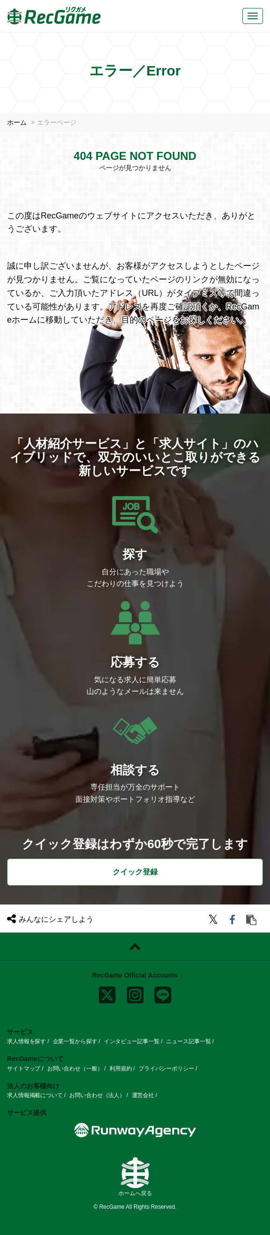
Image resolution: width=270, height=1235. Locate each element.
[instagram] (135, 993)
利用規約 (120, 1068)
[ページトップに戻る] (135, 947)
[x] (107, 993)
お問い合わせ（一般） (75, 1068)
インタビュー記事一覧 (132, 1041)
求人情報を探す (26, 1041)
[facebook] (233, 921)
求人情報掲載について (35, 1095)
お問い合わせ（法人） (97, 1095)
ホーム (17, 122)
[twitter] (214, 921)
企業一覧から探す (75, 1041)
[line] (162, 993)
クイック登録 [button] (135, 872)
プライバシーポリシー (166, 1068)
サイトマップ (23, 1068)
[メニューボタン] (252, 16)
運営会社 (143, 1095)
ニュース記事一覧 (188, 1041)
